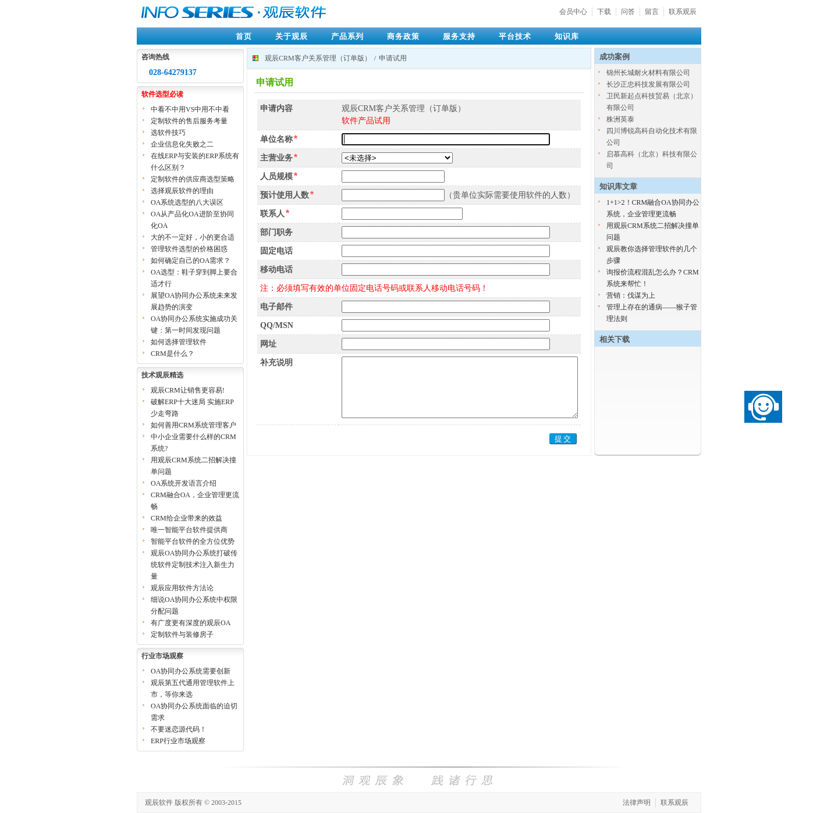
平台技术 (515, 36)
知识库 (567, 36)
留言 (652, 12)
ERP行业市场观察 (178, 741)
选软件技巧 (168, 133)
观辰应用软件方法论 (182, 588)
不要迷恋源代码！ (179, 729)
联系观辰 (683, 12)
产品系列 (347, 36)
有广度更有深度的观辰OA (190, 623)
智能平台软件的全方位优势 (193, 541)
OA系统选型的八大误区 (187, 202)
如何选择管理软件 (179, 342)
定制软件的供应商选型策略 (193, 179)
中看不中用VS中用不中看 (190, 109)
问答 (628, 12)
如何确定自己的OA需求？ (190, 260)
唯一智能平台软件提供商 (189, 530)
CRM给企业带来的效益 (186, 518)
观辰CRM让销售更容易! (188, 390)
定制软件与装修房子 (182, 634)
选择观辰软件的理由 (182, 191)
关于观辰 (291, 36)
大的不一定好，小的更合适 (193, 237)
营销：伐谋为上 (630, 295)
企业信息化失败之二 (182, 144)
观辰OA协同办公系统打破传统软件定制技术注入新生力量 (194, 564)
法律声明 (637, 802)
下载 (604, 12)
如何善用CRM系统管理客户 (193, 425)
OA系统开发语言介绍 (183, 483)
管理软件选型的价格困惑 (189, 249)
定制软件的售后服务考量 (189, 121)
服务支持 (459, 36)
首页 (244, 36)
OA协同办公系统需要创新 (190, 671)
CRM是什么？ (172, 354)
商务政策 (403, 36)
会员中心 (573, 12)
